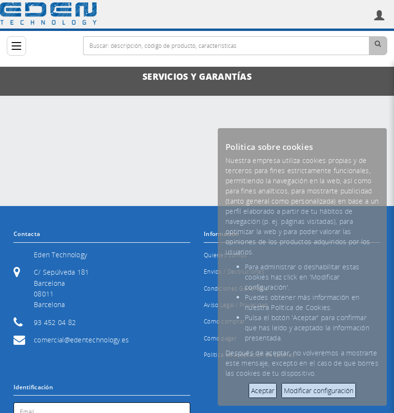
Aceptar (262, 390)
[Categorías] (16, 46)
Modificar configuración (318, 390)
